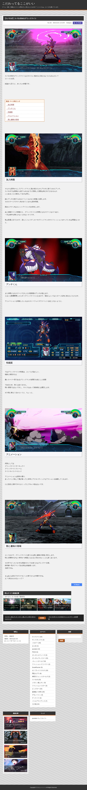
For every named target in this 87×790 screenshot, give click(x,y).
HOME (42, 618)
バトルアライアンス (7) (39, 701)
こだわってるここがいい (18, 3)
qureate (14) (36, 649)
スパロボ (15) (36, 679)
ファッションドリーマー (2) (41, 664)
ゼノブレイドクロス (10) (40, 670)
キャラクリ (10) (37, 637)
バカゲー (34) (36, 643)
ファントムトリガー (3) (39, 686)
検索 (61, 640)
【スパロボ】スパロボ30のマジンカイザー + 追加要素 (63, 618)
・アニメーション (12, 116)
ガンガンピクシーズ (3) (39, 655)
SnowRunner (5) (37, 667)
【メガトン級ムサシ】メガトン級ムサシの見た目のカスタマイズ (20, 618)
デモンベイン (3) (37, 695)
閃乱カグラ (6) (37, 673)
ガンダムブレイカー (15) (40, 658)
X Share (77, 585)
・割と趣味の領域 (12, 119)
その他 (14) (35, 704)
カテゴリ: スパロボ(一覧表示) (15, 597)
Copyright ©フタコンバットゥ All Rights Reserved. (43, 787)
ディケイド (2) (37, 698)
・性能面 (9, 112)
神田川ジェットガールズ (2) (41, 676)
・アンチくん (11, 108)
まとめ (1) (35, 646)
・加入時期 (10, 105)
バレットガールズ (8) (39, 661)
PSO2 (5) (35, 652)
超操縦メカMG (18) (38, 692)
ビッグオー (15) (37, 689)
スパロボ (78, 23)
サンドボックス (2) (38, 640)
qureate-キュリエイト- (39, 718)
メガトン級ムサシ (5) (39, 682)
